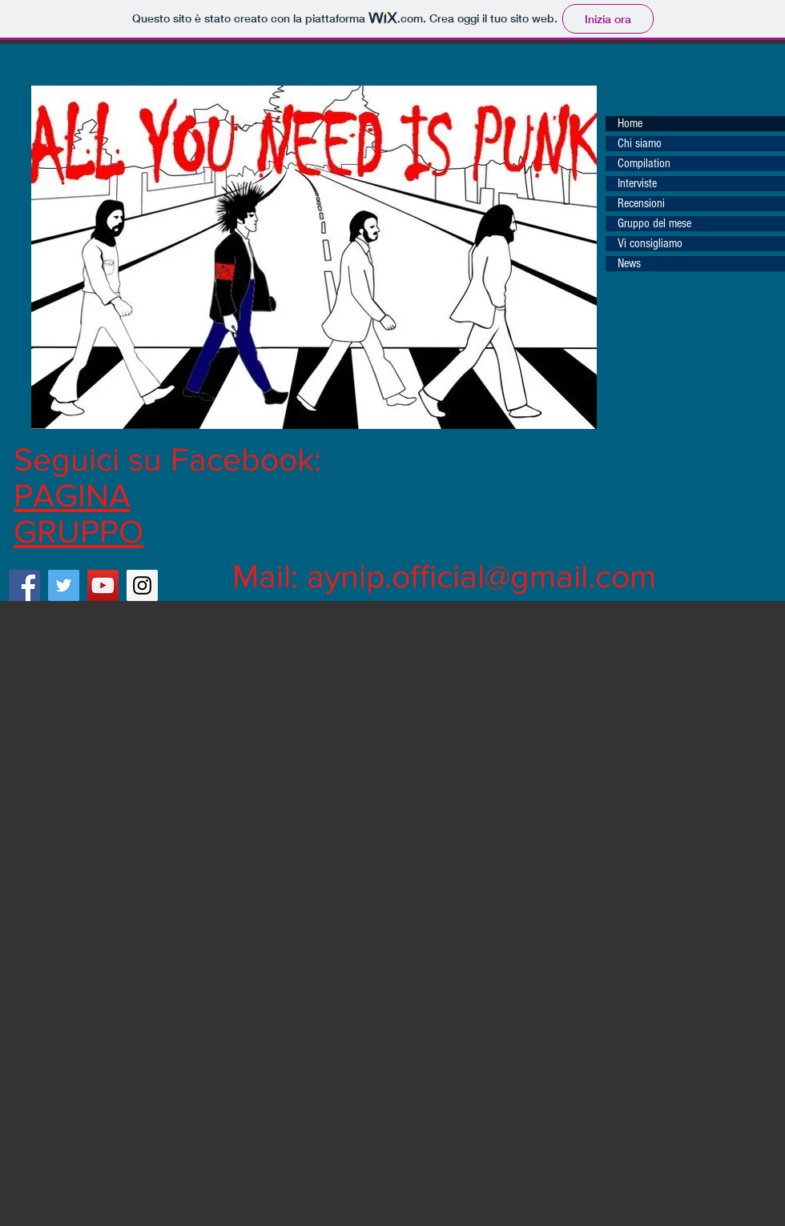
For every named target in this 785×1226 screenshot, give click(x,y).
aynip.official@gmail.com (481, 576)
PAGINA (72, 495)
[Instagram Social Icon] (142, 585)
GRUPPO (78, 531)
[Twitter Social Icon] (63, 585)
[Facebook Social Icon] (24, 585)
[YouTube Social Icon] (103, 585)
